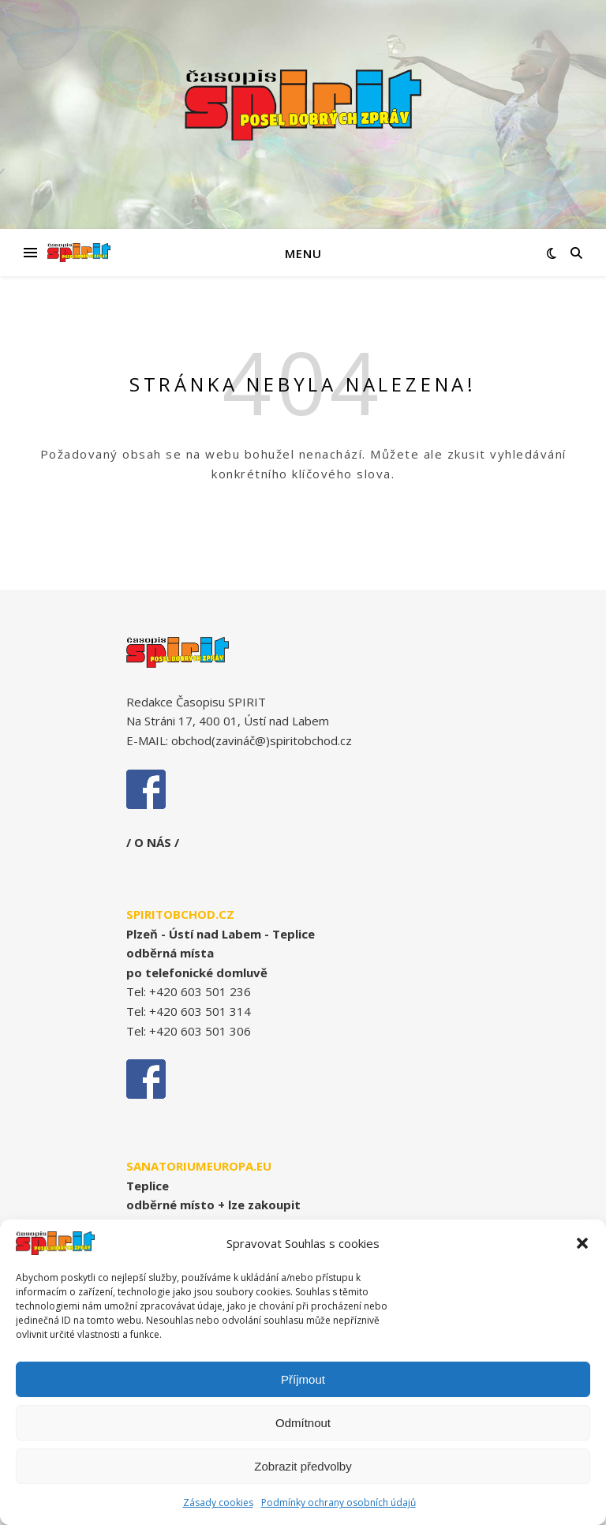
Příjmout (303, 1383)
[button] (582, 1248)
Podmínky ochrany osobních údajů (338, 1507)
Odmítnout (303, 1426)
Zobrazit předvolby (302, 1470)
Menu (303, 253)
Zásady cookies (218, 1507)
